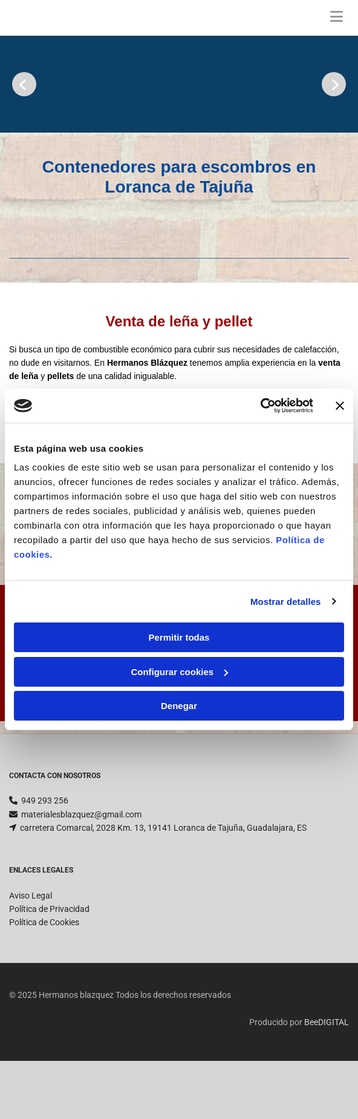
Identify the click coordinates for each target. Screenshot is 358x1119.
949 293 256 (44, 829)
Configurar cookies (179, 672)
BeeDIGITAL (326, 1051)
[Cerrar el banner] (340, 405)
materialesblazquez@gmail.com (81, 843)
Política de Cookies (44, 951)
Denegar (179, 706)
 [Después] (334, 84)
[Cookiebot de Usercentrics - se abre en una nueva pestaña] (260, 406)
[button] (336, 18)
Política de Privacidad (49, 938)
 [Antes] (24, 84)
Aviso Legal (30, 924)
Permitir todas (179, 637)
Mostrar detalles (285, 601)
